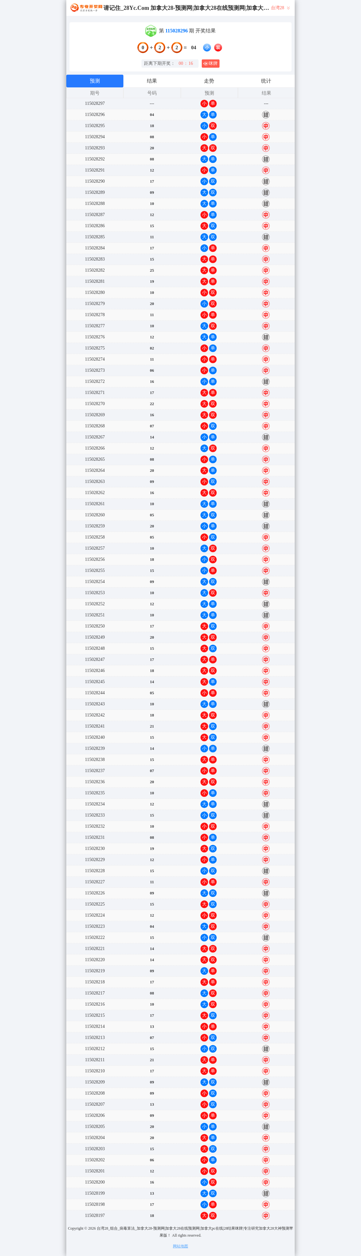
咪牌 (210, 63)
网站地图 (180, 1246)
